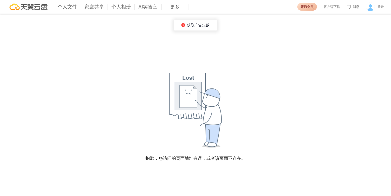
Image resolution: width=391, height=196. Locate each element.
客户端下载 (332, 7)
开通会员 (307, 7)
